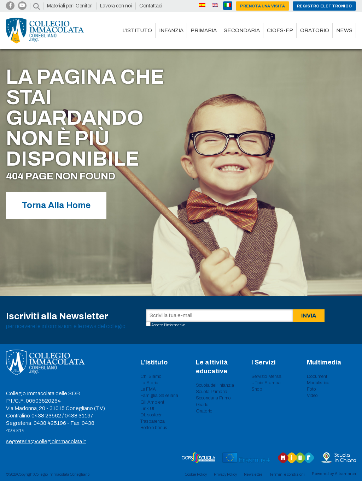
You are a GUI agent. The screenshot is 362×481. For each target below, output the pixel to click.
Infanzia (171, 30)
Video (312, 395)
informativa (176, 325)
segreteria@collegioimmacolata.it (46, 441)
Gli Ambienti (152, 402)
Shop (256, 389)
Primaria (204, 30)
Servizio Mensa (266, 376)
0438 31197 (79, 415)
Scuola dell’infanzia (215, 385)
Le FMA (148, 389)
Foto (311, 389)
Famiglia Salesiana (159, 395)
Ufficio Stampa (266, 382)
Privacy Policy (225, 474)
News (344, 30)
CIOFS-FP (280, 30)
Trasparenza (152, 421)
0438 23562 (46, 415)
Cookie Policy (196, 474)
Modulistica (318, 382)
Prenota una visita (262, 6)
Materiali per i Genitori (70, 5)
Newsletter (253, 474)
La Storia (149, 382)
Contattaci (150, 5)
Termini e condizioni (287, 474)
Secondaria (242, 30)
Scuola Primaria (211, 391)
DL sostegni (152, 414)
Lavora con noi (116, 5)
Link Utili (149, 408)
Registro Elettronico (324, 6)
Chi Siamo (151, 376)
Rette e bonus (153, 427)
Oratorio (314, 30)
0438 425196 (50, 423)
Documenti (317, 376)
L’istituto (137, 30)
